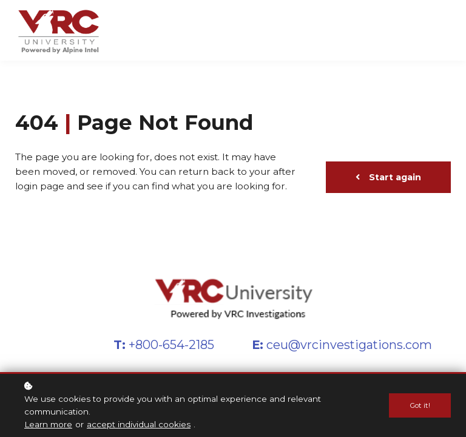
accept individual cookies (139, 425)
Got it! (420, 406)
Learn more (48, 425)
